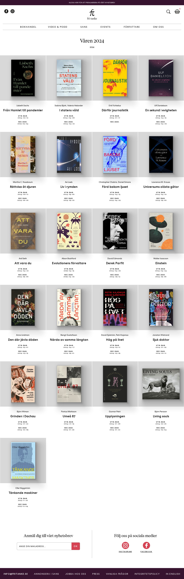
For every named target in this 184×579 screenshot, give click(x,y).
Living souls (161, 416)
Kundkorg (177, 11)
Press (96, 573)
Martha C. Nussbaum (23, 182)
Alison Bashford (69, 258)
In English (173, 573)
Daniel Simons (124, 182)
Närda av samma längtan (69, 339)
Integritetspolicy (147, 573)
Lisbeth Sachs (23, 105)
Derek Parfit (115, 263)
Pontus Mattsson (68, 411)
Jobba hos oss (75, 573)
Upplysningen (115, 416)
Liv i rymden (69, 187)
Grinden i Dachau (23, 416)
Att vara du (23, 263)
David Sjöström (108, 335)
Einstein (161, 263)
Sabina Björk (60, 105)
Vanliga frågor (117, 573)
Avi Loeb (69, 182)
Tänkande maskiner (23, 493)
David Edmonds (114, 258)
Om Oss (158, 26)
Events (106, 26)
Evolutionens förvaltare (69, 263)
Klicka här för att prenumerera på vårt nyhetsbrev (92, 2)
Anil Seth (23, 258)
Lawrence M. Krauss (161, 182)
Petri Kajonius (122, 335)
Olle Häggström (22, 488)
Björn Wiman (23, 411)
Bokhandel (28, 26)
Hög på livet (115, 339)
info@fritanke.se (16, 574)
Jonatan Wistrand (160, 335)
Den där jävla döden (23, 339)
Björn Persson (161, 411)
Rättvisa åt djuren (23, 187)
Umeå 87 (69, 416)
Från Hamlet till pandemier (23, 110)
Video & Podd (57, 26)
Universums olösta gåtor (161, 187)
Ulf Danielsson (160, 105)
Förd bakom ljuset (115, 187)
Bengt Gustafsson (69, 335)
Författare (132, 26)
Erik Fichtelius (115, 105)
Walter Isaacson (160, 258)
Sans (83, 26)
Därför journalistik (115, 110)
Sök (168, 11)
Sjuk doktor (161, 339)
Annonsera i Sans (46, 573)
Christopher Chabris (108, 182)
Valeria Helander (75, 105)
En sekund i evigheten (161, 110)
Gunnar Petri (115, 411)
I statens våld (69, 110)
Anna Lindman (22, 335)
